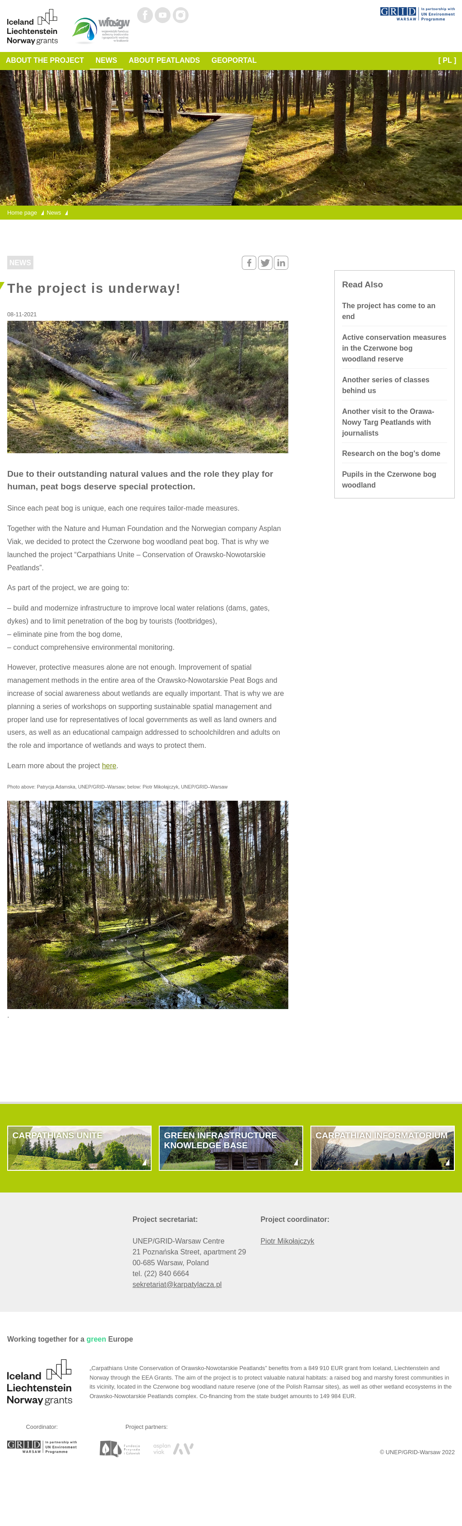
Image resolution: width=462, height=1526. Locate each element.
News (106, 60)
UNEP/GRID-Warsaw (413, 1452)
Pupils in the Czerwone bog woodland (389, 479)
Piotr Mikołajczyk (287, 1241)
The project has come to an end (388, 311)
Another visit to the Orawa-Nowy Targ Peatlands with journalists (388, 422)
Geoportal (234, 60)
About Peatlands (164, 60)
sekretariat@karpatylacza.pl (177, 1284)
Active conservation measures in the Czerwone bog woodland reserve (394, 348)
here (109, 766)
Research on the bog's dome (391, 453)
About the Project (45, 60)
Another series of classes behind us (386, 385)
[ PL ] (448, 60)
